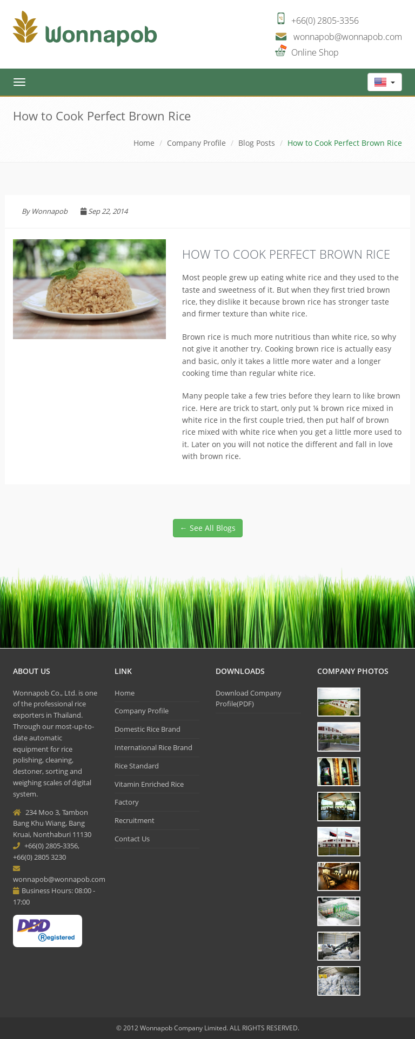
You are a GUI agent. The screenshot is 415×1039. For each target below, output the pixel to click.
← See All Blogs (208, 528)
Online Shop (315, 52)
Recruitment (135, 820)
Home (144, 143)
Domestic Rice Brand (147, 729)
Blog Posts (256, 143)
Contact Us (132, 839)
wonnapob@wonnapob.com (347, 37)
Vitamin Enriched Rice (149, 784)
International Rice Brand (153, 747)
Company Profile (142, 711)
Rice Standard (137, 766)
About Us (31, 671)
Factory (127, 802)
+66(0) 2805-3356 (325, 20)
